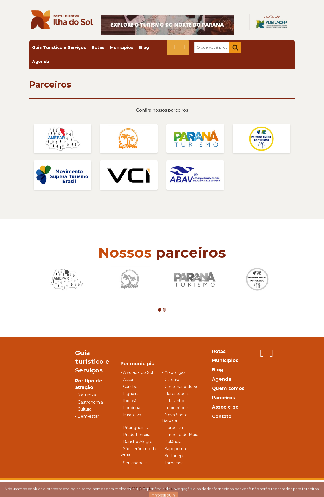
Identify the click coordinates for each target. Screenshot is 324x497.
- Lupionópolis (175, 407)
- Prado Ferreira (135, 434)
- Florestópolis (175, 393)
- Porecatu (172, 427)
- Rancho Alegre (136, 441)
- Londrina (130, 407)
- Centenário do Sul (181, 386)
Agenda (40, 61)
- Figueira (130, 393)
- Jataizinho (173, 400)
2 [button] (164, 310)
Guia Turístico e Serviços (59, 47)
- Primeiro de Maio (180, 434)
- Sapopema (174, 448)
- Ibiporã (128, 400)
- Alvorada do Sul (137, 372)
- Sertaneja (172, 455)
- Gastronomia (89, 402)
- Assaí (127, 379)
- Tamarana (173, 462)
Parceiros (50, 84)
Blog (144, 47)
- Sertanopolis (134, 462)
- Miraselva (131, 414)
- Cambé (129, 386)
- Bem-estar (87, 416)
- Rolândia (171, 441)
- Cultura (83, 409)
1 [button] (159, 310)
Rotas (98, 47)
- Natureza (85, 395)
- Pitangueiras (134, 427)
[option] (66, 279)
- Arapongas (173, 372)
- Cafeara (170, 379)
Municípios (121, 47)
